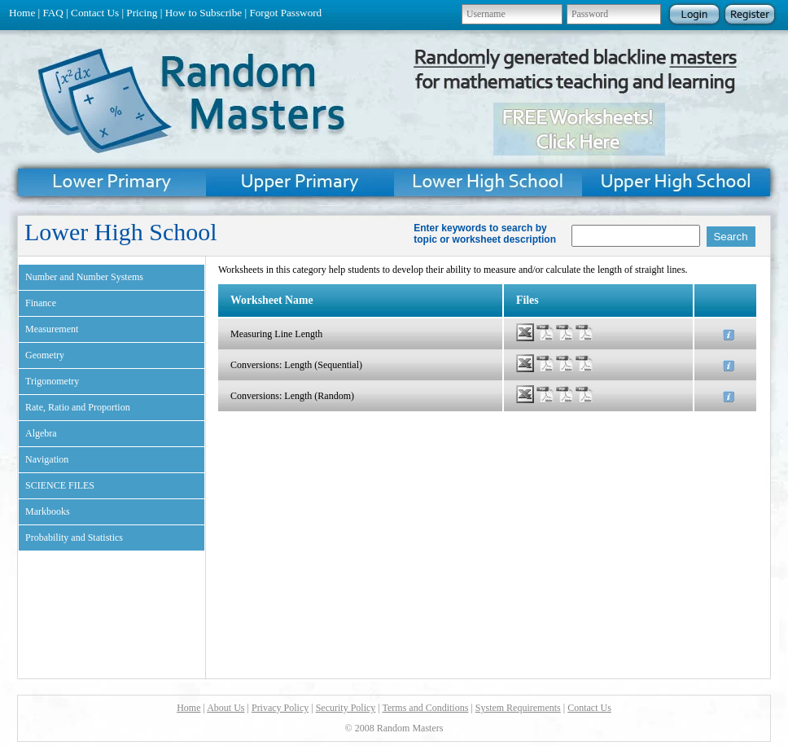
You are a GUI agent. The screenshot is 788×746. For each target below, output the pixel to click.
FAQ (52, 13)
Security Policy (346, 707)
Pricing (141, 13)
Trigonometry (52, 381)
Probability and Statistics (74, 537)
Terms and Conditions (426, 707)
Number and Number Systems (84, 277)
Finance (40, 303)
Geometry (44, 355)
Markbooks (47, 511)
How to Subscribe (204, 13)
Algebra (41, 433)
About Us (225, 707)
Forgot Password (285, 13)
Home (22, 13)
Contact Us (95, 13)
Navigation (46, 459)
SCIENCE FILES (59, 485)
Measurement (51, 329)
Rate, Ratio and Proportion (77, 407)
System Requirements (518, 707)
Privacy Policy (280, 707)
